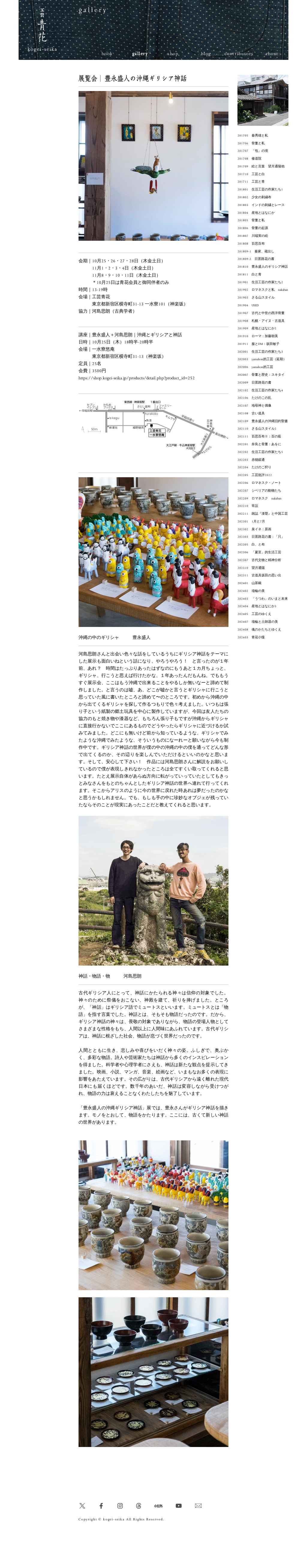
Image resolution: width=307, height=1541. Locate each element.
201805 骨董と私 (251, 220)
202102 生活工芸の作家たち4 (260, 390)
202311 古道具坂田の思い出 (259, 575)
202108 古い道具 (251, 413)
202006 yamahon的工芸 (255, 367)
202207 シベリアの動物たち (259, 491)
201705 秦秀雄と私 (252, 135)
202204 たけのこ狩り (254, 467)
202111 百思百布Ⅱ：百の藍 (259, 436)
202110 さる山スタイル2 (256, 429)
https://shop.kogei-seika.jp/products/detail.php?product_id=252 (137, 378)
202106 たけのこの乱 (254, 398)
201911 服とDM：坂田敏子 (258, 344)
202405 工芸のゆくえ (254, 614)
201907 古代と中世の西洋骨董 (261, 313)
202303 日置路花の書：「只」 (261, 537)
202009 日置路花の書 (254, 382)
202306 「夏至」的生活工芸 (259, 552)
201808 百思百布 (251, 244)
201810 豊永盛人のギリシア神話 (262, 267)
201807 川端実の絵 (252, 236)
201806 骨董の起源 (252, 228)
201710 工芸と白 (251, 174)
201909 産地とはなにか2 (256, 328)
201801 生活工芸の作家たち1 (260, 189)
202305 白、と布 (251, 544)
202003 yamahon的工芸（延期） (261, 359)
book (107, 53)
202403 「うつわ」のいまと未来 (262, 599)
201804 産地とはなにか (256, 213)
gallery (140, 53)
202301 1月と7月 (251, 521)
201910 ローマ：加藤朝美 (257, 336)
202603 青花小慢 (251, 637)
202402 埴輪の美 (251, 591)
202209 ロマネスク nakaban (259, 498)
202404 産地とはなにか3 (256, 606)
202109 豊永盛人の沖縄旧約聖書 (262, 421)
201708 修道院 (249, 158)
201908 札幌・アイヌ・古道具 (261, 321)
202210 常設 (247, 506)
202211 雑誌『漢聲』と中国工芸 (262, 514)
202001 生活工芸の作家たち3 (260, 352)
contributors (239, 53)
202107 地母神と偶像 (254, 405)
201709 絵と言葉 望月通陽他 (261, 166)
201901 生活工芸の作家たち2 (260, 282)
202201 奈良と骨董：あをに (259, 444)
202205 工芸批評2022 (254, 475)
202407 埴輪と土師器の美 (257, 622)
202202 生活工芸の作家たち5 (260, 452)
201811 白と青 (249, 274)
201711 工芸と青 (251, 182)
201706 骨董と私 (251, 143)
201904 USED (248, 305)
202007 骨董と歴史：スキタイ (261, 375)
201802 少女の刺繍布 (254, 197)
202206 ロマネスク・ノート (259, 483)
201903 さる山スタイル (256, 297)
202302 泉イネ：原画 (254, 529)
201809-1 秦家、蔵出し (255, 251)
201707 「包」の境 (252, 151)
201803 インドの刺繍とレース (261, 205)
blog (206, 53)
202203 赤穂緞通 (251, 460)
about (272, 53)
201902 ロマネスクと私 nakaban (262, 290)
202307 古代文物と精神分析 (259, 560)
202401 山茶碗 (249, 583)
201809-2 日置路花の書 (255, 259)
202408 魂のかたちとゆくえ (259, 629)
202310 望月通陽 (251, 568)
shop (173, 53)
